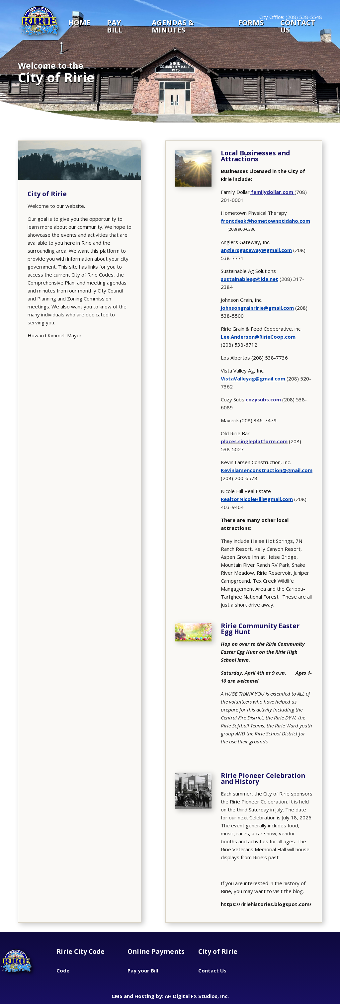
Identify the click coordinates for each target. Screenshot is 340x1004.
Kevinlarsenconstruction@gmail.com (266, 470)
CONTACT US (297, 26)
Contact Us (212, 970)
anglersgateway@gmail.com (256, 250)
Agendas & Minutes (173, 26)
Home (79, 23)
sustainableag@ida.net (249, 279)
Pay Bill (114, 26)
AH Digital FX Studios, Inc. (197, 996)
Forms (251, 23)
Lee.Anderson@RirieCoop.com (258, 336)
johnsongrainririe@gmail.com (257, 307)
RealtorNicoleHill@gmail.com (257, 499)
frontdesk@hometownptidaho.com (265, 220)
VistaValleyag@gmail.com (253, 378)
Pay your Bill (143, 970)
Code (62, 970)
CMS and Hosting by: (138, 996)
